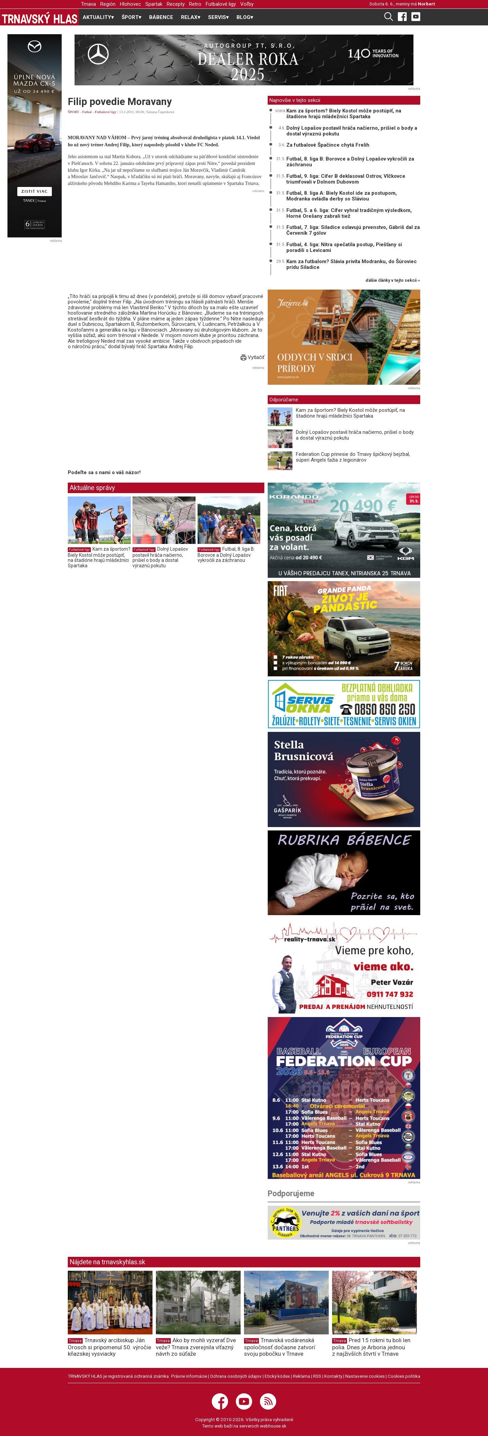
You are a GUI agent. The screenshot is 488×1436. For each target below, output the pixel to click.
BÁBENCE (161, 17)
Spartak (153, 4)
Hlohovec (130, 4)
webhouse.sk (273, 1426)
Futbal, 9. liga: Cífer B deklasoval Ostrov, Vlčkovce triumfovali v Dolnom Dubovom (345, 179)
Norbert (426, 3)
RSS (317, 1376)
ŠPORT (73, 112)
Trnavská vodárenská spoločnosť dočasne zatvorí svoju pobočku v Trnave (279, 1347)
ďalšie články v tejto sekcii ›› (393, 280)
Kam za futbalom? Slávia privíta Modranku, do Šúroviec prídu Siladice (351, 264)
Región (108, 4)
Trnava (88, 4)
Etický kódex (277, 1376)
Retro (195, 4)
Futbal (87, 112)
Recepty (176, 4)
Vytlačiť (252, 357)
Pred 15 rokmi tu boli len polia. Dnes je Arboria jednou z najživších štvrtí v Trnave (371, 1347)
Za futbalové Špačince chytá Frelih (327, 145)
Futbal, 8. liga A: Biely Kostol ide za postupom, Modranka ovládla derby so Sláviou (341, 196)
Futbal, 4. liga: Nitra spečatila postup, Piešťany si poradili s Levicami (344, 247)
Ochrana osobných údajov (236, 1376)
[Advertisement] (166, 242)
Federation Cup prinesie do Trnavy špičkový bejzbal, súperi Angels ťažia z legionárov (353, 457)
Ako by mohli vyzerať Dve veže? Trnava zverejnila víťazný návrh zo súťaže (196, 1347)
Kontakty (333, 1376)
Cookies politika (404, 1376)
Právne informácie (189, 1376)
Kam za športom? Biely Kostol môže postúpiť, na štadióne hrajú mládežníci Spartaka (99, 557)
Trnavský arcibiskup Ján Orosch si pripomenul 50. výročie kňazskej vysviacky (109, 1347)
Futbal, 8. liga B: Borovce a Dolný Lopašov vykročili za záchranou (226, 554)
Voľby (246, 4)
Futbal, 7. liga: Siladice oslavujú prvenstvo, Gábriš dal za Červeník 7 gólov (353, 230)
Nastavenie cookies (365, 1376)
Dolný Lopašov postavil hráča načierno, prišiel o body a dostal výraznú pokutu (160, 557)
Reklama (301, 1376)
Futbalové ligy (221, 4)
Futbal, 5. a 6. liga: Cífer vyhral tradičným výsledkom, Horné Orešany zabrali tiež (349, 213)
